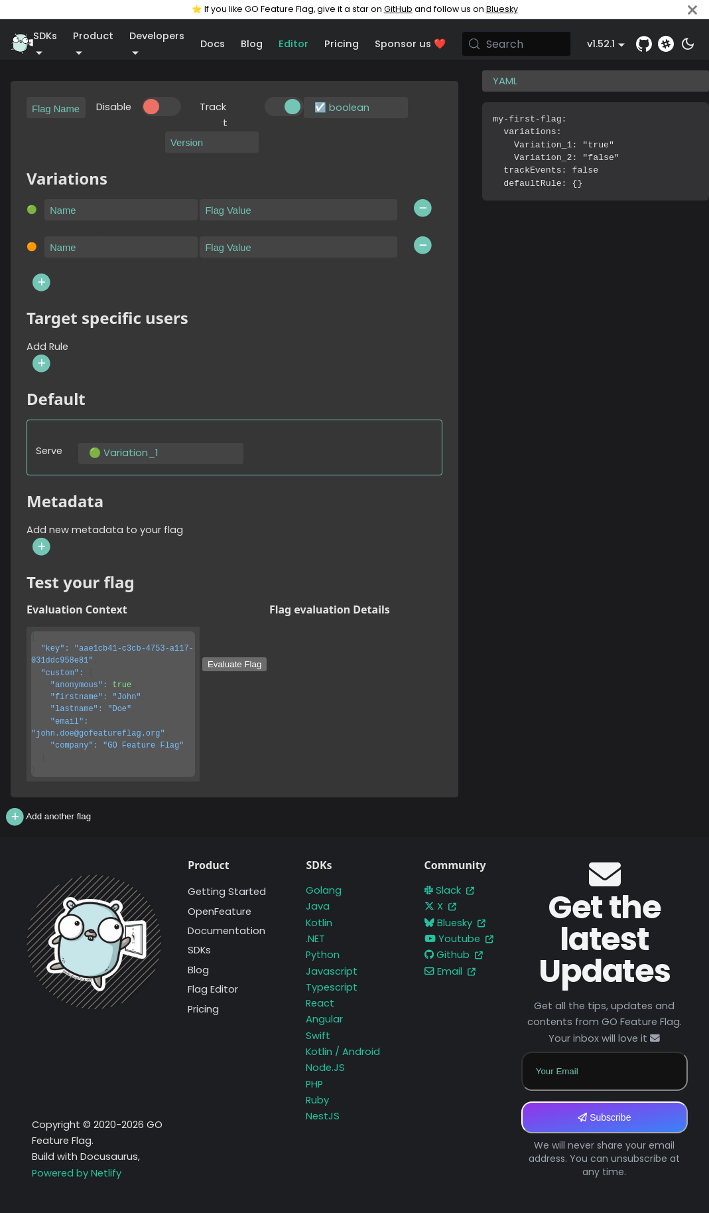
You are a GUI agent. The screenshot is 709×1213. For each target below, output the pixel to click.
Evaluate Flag (235, 664)
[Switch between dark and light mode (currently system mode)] (687, 43)
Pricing (341, 43)
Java (318, 906)
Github (453, 954)
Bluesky (502, 9)
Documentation (226, 930)
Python (323, 954)
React (320, 1003)
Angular (324, 1019)
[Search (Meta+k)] (517, 43)
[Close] (692, 9)
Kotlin (319, 923)
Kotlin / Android (343, 1051)
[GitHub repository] (644, 44)
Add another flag (47, 817)
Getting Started (227, 891)
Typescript (331, 987)
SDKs (199, 950)
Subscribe (604, 1117)
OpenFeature (219, 911)
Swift (318, 1035)
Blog (252, 43)
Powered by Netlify (76, 1173)
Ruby (317, 1100)
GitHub (398, 9)
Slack (449, 890)
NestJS (323, 1116)
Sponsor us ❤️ (410, 43)
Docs (212, 43)
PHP (314, 1084)
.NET (315, 938)
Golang (324, 890)
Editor (293, 43)
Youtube (458, 938)
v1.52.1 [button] (601, 43)
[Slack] (666, 44)
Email (450, 971)
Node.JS (325, 1067)
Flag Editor (213, 989)
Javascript (331, 971)
